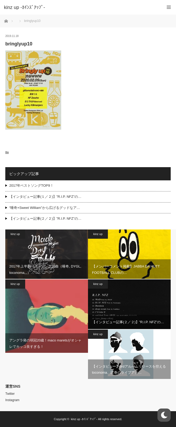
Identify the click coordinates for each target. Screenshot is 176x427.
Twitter (10, 394)
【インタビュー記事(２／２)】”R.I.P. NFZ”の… (45, 218)
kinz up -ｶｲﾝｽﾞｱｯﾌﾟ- (84, 419)
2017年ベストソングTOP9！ (31, 185)
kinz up (15, 234)
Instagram (12, 400)
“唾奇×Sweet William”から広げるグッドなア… (44, 208)
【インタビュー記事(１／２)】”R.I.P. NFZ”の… (45, 197)
